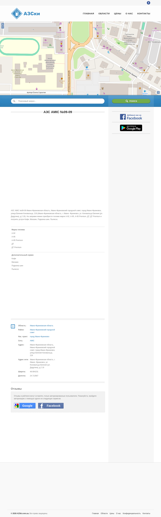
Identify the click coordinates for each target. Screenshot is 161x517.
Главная (88, 13)
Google (27, 405)
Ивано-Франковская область (41, 326)
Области (104, 13)
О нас (129, 13)
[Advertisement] (58, 137)
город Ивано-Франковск (39, 337)
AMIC (32, 341)
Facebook (53, 405)
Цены (117, 13)
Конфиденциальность (132, 513)
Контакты (143, 13)
